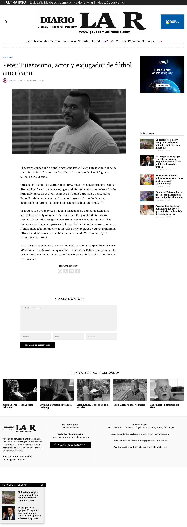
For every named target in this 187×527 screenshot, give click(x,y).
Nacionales (41, 41)
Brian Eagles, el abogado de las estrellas (93, 465)
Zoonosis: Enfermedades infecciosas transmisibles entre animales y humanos (169, 392)
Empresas (69, 41)
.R (105, 41)
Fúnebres (134, 41)
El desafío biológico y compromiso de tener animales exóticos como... (78, 2)
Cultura (121, 41)
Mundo (97, 41)
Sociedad (84, 41)
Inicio (28, 41)
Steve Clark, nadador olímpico (129, 464)
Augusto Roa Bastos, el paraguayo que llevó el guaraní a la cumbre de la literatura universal (169, 407)
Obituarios (8, 66)
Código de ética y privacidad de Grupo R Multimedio (70, 504)
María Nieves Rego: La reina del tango (18, 465)
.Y (112, 41)
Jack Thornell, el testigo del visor (164, 465)
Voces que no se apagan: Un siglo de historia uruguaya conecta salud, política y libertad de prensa (168, 359)
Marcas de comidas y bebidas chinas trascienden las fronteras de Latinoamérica (170, 377)
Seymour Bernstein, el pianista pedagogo (56, 465)
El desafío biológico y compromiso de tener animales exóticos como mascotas (168, 341)
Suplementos (151, 41)
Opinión (56, 41)
